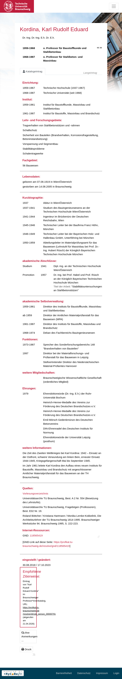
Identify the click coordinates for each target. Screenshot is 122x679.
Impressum (102, 673)
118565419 (36, 535)
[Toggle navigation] (114, 6)
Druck (26, 649)
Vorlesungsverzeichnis (35, 493)
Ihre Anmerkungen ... (29, 636)
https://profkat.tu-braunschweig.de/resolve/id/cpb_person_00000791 (39, 610)
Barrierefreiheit (64, 673)
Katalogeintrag (32, 71)
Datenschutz (84, 673)
